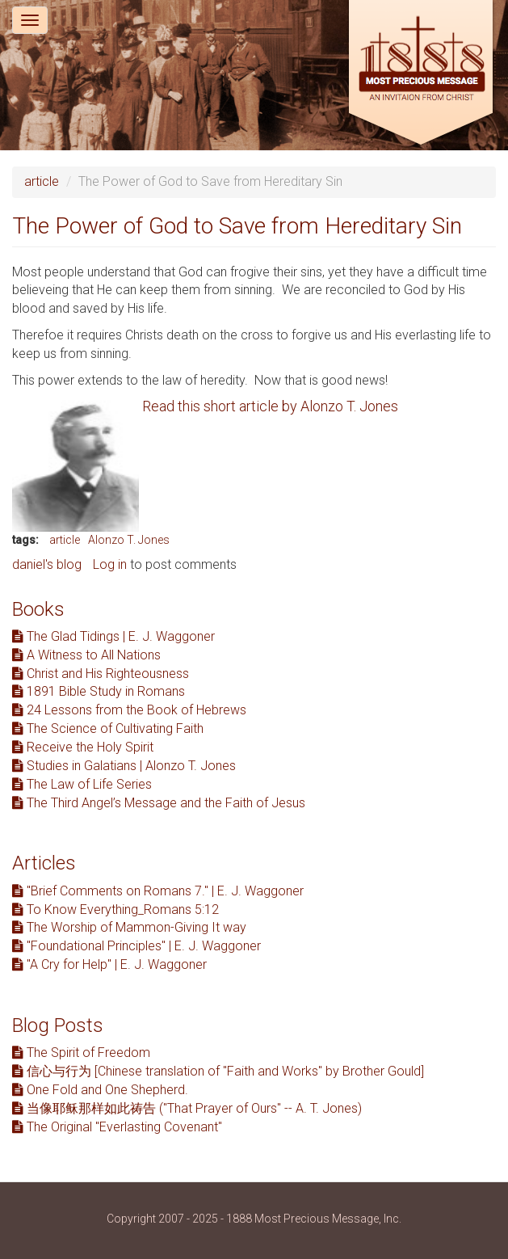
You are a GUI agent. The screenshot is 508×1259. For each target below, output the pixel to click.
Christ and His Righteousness (100, 673)
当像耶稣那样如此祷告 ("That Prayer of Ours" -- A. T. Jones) (187, 1108)
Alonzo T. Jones (129, 539)
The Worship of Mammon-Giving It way (129, 927)
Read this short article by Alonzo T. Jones (270, 406)
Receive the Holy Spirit (82, 747)
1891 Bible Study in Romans (98, 691)
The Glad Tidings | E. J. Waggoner (113, 636)
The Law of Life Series (82, 784)
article (41, 181)
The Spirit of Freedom (81, 1052)
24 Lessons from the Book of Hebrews (129, 710)
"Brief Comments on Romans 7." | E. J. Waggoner (158, 891)
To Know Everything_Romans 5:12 (115, 909)
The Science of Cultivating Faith (108, 728)
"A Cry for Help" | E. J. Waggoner (109, 964)
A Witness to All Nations (86, 655)
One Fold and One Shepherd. (100, 1089)
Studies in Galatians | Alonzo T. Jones (124, 765)
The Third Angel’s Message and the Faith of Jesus (158, 803)
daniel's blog (47, 564)
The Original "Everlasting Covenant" (117, 1127)
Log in (110, 564)
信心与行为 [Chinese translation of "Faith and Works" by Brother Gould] (218, 1071)
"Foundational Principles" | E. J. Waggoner (136, 946)
